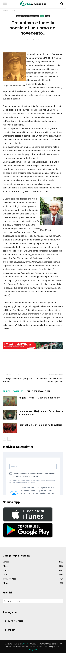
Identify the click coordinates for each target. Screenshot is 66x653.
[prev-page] (4, 439)
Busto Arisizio (33, 16)
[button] (4, 4)
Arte (42, 16)
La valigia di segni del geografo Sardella (17, 380)
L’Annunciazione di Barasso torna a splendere (50, 380)
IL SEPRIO (10, 630)
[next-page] (9, 439)
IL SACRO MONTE (14, 621)
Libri (47, 16)
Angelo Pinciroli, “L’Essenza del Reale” (40, 397)
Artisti (13, 10)
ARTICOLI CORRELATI (13, 391)
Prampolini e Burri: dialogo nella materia (40, 424)
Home (5, 10)
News (25, 16)
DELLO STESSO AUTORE (38, 391)
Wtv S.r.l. (25, 644)
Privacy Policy (33, 649)
